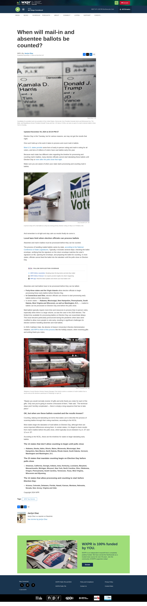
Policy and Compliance (86, 586)
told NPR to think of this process (43, 334)
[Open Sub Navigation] (21, 19)
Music (26, 19)
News (17, 19)
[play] (17, 14)
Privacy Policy (109, 586)
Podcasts (46, 19)
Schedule (36, 19)
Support (87, 19)
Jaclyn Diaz (28, 58)
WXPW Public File (61, 590)
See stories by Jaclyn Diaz (37, 523)
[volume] (23, 14)
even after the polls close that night (49, 164)
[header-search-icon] (117, 5)
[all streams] (125, 13)
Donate (127, 5)
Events (97, 19)
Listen (77, 19)
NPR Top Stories (29, 503)
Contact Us (83, 590)
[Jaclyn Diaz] (21, 521)
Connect (66, 19)
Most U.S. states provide (33, 152)
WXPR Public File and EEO (64, 586)
